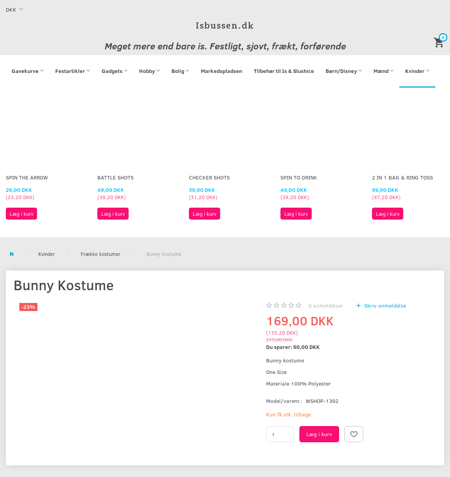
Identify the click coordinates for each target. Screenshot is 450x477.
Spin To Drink (298, 177)
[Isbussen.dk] (225, 25)
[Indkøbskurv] (440, 41)
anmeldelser (325, 305)
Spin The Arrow (27, 177)
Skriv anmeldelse (384, 305)
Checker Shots (209, 177)
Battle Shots (115, 177)
